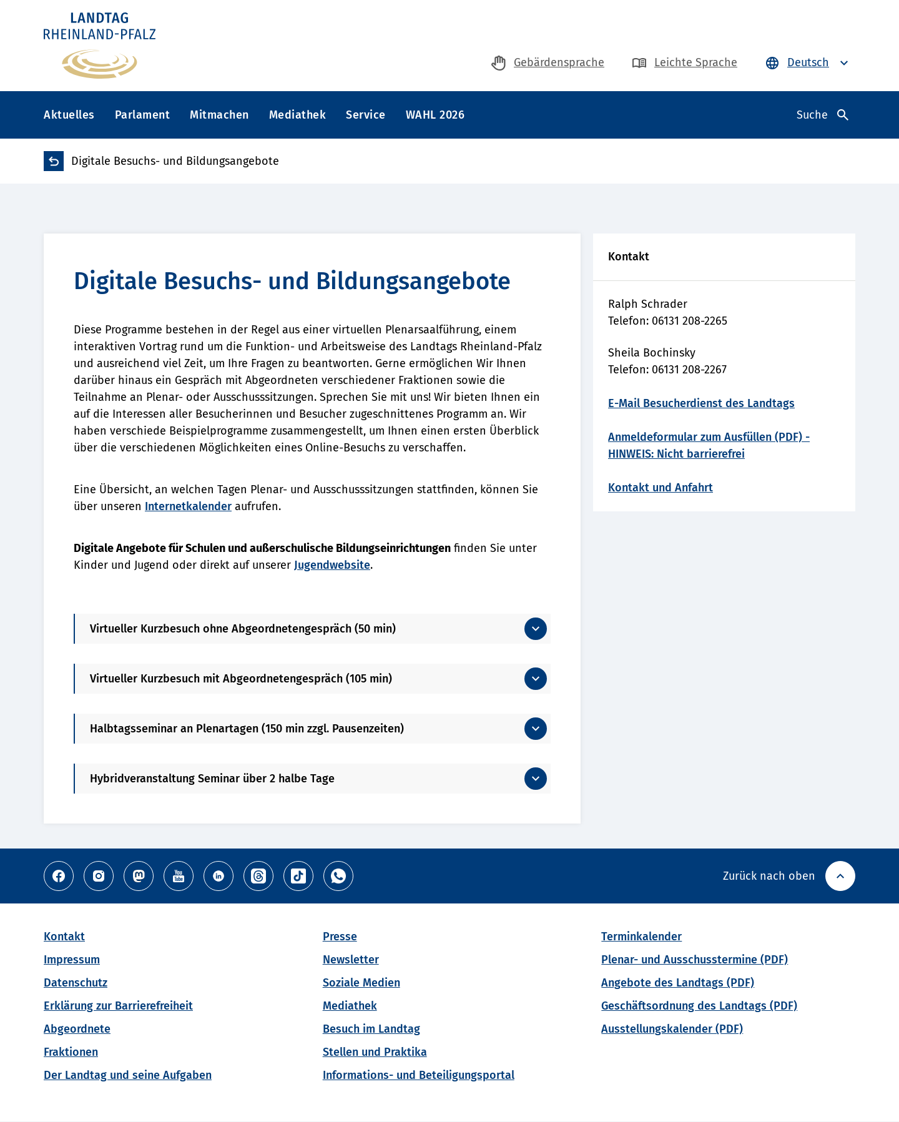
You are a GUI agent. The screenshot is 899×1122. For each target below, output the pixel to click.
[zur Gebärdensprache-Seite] (548, 62)
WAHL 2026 (435, 115)
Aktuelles (69, 115)
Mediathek (298, 115)
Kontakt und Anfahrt (660, 488)
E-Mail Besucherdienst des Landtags (701, 403)
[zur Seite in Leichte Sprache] (684, 62)
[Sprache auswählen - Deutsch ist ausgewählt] (808, 62)
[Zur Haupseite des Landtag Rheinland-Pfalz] (99, 45)
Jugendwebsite (332, 565)
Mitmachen (219, 115)
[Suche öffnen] (822, 115)
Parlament (142, 115)
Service (366, 115)
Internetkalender (188, 506)
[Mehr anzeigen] (313, 629)
